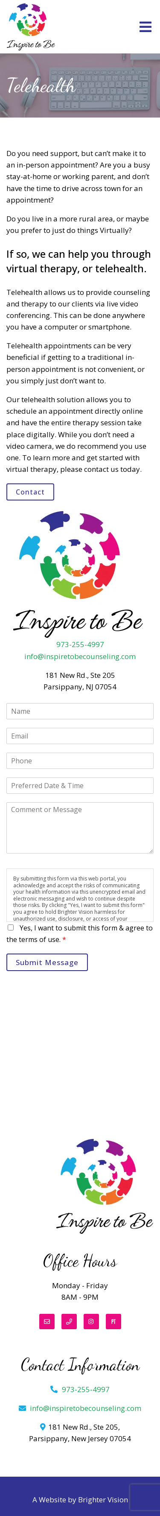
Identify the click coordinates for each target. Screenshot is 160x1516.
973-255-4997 (80, 644)
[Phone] (69, 1321)
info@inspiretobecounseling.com (80, 656)
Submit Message (47, 962)
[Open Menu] (145, 27)
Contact (30, 492)
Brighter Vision (103, 1499)
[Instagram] (91, 1321)
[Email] (47, 1321)
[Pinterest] (113, 1321)
